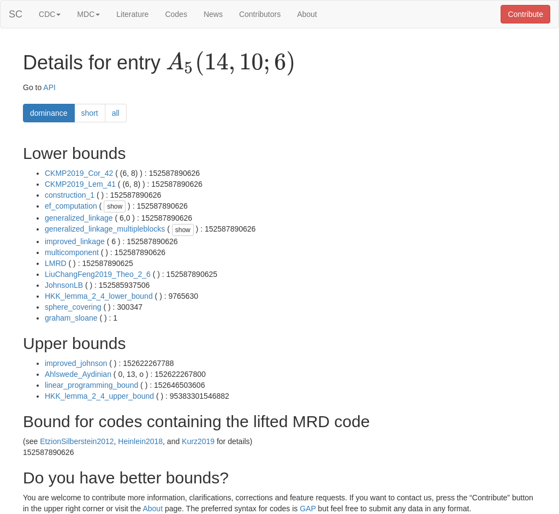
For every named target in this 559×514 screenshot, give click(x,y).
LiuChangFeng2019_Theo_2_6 (98, 274)
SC (15, 14)
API (49, 87)
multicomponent (72, 252)
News (213, 14)
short (89, 113)
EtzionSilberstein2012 (77, 441)
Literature (132, 14)
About (307, 14)
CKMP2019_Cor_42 (79, 173)
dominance (49, 113)
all (116, 113)
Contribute (525, 14)
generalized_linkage (79, 218)
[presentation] (230, 63)
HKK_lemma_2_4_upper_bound (99, 396)
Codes (176, 14)
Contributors (260, 14)
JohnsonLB (64, 285)
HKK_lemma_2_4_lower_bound (99, 296)
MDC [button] (88, 14)
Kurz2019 (198, 441)
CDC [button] (50, 14)
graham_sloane (71, 318)
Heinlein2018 (140, 441)
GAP (308, 508)
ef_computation (71, 206)
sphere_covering (73, 307)
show (114, 206)
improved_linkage (75, 241)
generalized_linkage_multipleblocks (105, 228)
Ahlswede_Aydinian (78, 374)
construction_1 (69, 195)
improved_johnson (76, 363)
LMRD (56, 263)
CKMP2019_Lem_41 (80, 184)
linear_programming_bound (91, 385)
